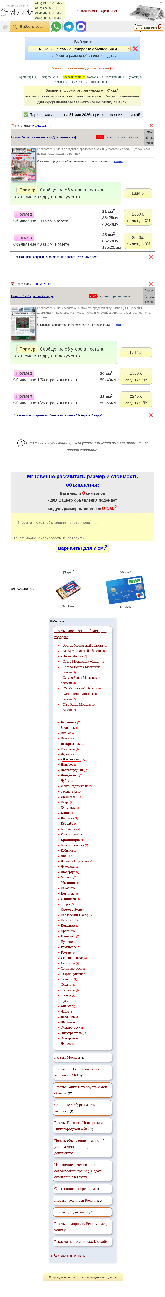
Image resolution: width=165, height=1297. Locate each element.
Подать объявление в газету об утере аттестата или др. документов (79, 1152)
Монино (66, 883)
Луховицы (68, 872)
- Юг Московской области (79, 694)
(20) (69, 1063)
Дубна (65, 786)
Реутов (66, 958)
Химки (66, 1011)
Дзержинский (71, 765)
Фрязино (67, 1006)
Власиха (67, 744)
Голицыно (68, 754)
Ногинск (67, 899)
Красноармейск (72, 840)
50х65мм (108, 399)
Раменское (69, 952)
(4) (73, 1218)
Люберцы (68, 877)
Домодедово (69, 781)
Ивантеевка (69, 802)
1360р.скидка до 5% (136, 376)
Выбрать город (30, 27)
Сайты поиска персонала (74, 1194)
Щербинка (68, 1028)
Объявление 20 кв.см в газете (40, 217)
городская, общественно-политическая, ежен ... (95, 162)
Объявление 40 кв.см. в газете (41, 240)
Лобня (65, 861)
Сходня (66, 990)
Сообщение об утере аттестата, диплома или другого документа (59, 192)
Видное (66, 738)
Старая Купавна (72, 979)
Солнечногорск (71, 974)
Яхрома (66, 1049)
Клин (65, 818)
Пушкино (68, 942)
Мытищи (68, 888)
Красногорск (70, 845)
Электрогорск (70, 1033)
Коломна (67, 824)
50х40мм (108, 376)
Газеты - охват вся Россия (75, 1206)
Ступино (67, 985)
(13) (78, 1131)
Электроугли (70, 1044)
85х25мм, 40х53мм (111, 217)
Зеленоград (69, 797)
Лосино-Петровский (75, 867)
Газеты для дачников (71, 1218)
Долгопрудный (72, 775)
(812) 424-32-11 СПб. (49, 8)
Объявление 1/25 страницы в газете (46, 399)
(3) (80, 1232)
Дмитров (67, 770)
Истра (65, 807)
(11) (78, 1206)
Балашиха (68, 728)
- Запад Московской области (81, 656)
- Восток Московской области (82, 651)
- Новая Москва (72, 662)
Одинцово (68, 904)
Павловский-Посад (74, 920)
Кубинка (67, 856)
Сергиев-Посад (72, 963)
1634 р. (138, 193)
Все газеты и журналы (70, 1261)
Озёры (65, 909)
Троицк (66, 1001)
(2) (74, 77)
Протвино (68, 936)
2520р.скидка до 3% (138, 240)
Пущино (67, 947)
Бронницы (68, 733)
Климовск (68, 813)
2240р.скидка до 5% (136, 399)
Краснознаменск (72, 850)
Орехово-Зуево (72, 915)
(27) (81, 1096)
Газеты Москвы (67, 1063)
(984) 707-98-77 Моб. (49, 13)
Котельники (69, 834)
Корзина (148, 28)
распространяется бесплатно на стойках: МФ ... (95, 326)
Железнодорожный (74, 791)
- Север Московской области (81, 667)
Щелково (68, 1022)
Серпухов (68, 968)
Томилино (68, 995)
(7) (77, 1078)
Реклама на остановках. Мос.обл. (81, 1247)
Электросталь (71, 1038)
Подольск (68, 931)
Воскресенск (70, 749)
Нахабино (68, 893)
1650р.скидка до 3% (138, 217)
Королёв (67, 829)
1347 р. (136, 352)
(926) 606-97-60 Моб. (49, 18)
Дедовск (67, 760)
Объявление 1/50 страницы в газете (46, 376)
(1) (28, 77)
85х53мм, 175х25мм (111, 240)
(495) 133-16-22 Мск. (49, 3)
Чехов (65, 1017)
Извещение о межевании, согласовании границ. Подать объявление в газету (78, 1176)
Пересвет (67, 926)
